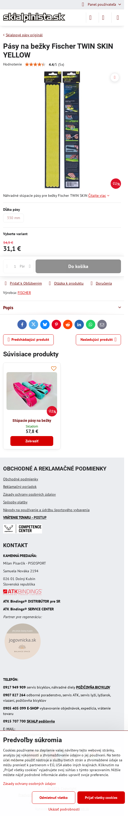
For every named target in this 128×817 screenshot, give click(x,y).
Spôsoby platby (15, 502)
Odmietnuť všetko (53, 797)
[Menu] (118, 17)
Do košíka (78, 266)
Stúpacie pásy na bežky (31, 420)
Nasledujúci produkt (98, 339)
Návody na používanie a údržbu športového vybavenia (46, 510)
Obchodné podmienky (20, 479)
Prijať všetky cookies (101, 797)
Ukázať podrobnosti (64, 809)
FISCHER (24, 292)
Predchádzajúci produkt (28, 339)
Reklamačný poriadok (20, 486)
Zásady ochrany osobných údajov (29, 494)
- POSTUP (24, 517)
